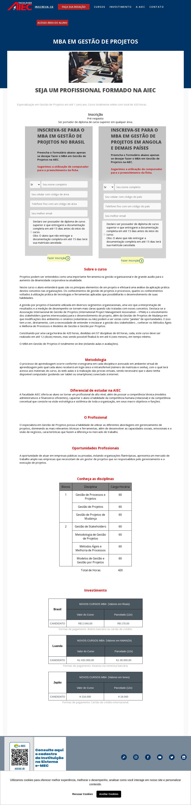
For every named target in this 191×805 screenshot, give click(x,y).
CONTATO (156, 6)
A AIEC (140, 6)
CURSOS (99, 6)
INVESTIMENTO (120, 6)
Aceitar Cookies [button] (108, 794)
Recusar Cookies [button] (82, 794)
